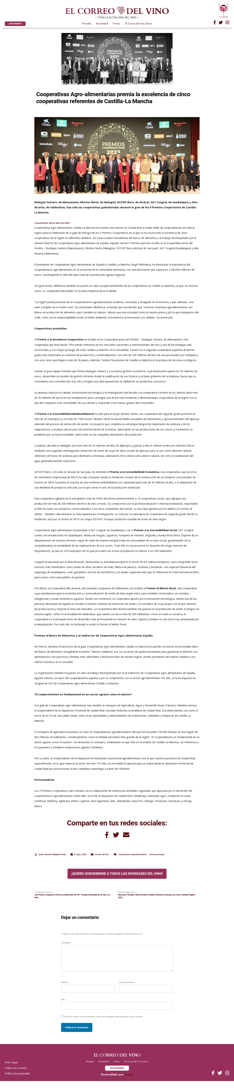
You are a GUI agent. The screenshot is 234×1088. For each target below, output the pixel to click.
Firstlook (129, 1081)
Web (63, 1005)
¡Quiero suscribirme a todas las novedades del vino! (117, 878)
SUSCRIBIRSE (16, 24)
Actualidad (102, 25)
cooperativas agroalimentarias (141, 858)
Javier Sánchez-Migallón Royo (54, 858)
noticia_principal (168, 858)
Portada (86, 25)
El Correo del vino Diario (138, 25)
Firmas (116, 25)
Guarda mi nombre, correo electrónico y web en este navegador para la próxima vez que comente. (103, 1022)
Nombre (65, 988)
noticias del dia (107, 858)
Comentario (66, 948)
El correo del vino (109, 12)
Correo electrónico (127, 988)
